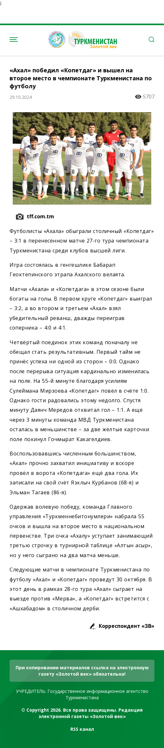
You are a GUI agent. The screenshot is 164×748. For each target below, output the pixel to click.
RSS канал (82, 729)
